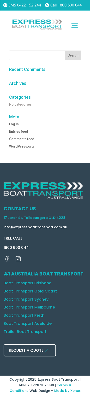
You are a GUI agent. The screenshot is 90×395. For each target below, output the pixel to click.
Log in (14, 124)
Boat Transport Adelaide (28, 323)
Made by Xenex (67, 390)
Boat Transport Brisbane (27, 283)
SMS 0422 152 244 (22, 5)
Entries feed (18, 131)
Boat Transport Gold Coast (30, 291)
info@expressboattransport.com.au (35, 227)
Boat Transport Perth (24, 315)
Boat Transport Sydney (26, 299)
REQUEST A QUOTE (26, 350)
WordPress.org (21, 146)
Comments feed (21, 139)
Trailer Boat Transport (25, 331)
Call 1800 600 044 (63, 5)
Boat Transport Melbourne (29, 307)
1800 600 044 (16, 247)
